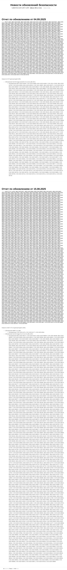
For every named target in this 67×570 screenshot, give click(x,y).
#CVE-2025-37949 (49, 250)
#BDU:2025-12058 (33, 243)
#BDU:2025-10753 (43, 226)
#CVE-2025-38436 (43, 305)
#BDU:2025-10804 (15, 38)
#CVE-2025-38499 (30, 315)
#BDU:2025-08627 (15, 192)
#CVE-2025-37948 (40, 250)
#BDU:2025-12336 (33, 248)
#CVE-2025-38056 (58, 261)
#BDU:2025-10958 (6, 236)
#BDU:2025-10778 (18, 230)
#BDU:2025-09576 (28, 28)
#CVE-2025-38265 (49, 286)
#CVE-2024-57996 (9, 40)
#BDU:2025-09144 (46, 203)
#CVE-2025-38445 (15, 56)
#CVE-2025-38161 (46, 43)
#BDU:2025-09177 (6, 26)
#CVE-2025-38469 (37, 310)
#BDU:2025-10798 (37, 37)
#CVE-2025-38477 (49, 59)
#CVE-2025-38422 (30, 304)
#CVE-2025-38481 (15, 60)
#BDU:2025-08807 (6, 24)
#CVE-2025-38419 (12, 304)
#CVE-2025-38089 (52, 266)
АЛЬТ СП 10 (15, 7)
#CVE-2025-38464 (28, 58)
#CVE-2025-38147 (9, 43)
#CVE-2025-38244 (43, 284)
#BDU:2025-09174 (37, 25)
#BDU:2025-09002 (24, 197)
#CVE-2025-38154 (55, 274)
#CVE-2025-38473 (21, 59)
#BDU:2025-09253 (6, 209)
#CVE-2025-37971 (12, 254)
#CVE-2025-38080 (40, 264)
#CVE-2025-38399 (37, 54)
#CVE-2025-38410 (18, 303)
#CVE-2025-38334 (12, 293)
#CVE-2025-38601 (46, 65)
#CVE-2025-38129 (30, 272)
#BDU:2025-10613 (24, 224)
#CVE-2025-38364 (12, 297)
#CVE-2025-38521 (18, 317)
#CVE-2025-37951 (58, 250)
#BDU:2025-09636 (52, 214)
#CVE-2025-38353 (28, 296)
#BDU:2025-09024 (18, 198)
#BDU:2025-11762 (52, 238)
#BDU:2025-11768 (28, 239)
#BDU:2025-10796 (28, 232)
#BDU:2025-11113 (15, 236)
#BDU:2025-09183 (55, 206)
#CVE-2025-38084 (6, 266)
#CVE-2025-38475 (30, 311)
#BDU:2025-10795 (28, 37)
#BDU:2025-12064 (43, 243)
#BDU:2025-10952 (9, 234)
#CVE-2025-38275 (15, 287)
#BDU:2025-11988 (46, 242)
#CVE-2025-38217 (37, 281)
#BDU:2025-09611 (6, 212)
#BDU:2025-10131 (46, 32)
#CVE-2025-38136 (24, 42)
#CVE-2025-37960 (9, 252)
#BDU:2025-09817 (52, 31)
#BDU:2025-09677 (43, 216)
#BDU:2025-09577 (52, 209)
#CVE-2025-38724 (46, 72)
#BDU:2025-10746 (46, 225)
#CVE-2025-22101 (9, 249)
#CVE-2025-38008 (46, 256)
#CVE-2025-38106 (49, 268)
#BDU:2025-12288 (37, 246)
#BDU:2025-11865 (43, 240)
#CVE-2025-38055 (49, 261)
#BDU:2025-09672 (6, 216)
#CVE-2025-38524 (28, 317)
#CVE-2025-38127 (21, 272)
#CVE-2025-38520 (9, 317)
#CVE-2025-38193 (15, 46)
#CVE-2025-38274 (6, 287)
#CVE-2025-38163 (55, 43)
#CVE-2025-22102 (18, 249)
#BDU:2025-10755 (52, 226)
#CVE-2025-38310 (24, 291)
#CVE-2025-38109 (15, 269)
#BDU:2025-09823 (52, 219)
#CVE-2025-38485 (52, 312)
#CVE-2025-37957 (43, 251)
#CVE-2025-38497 (9, 61)
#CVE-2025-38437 (52, 305)
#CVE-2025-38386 (43, 53)
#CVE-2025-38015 (40, 257)
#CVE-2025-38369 (40, 297)
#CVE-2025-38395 (28, 54)
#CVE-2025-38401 (46, 54)
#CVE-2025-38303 (49, 290)
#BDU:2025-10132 (55, 32)
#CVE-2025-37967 (37, 252)
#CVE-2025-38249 (49, 48)
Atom (40, 7)
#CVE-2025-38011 (12, 257)
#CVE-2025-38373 (6, 298)
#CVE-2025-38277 (24, 287)
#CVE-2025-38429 (24, 305)
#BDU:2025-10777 (24, 36)
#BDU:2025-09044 (9, 201)
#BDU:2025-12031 (15, 243)
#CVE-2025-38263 (40, 286)
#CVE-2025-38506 (58, 315)
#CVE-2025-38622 (49, 66)
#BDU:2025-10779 (33, 36)
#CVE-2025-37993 (58, 254)
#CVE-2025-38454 (21, 308)
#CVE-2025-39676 (12, 73)
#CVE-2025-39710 (49, 73)
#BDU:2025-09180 (33, 26)
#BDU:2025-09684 (9, 218)
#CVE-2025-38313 (43, 49)
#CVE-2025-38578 (28, 65)
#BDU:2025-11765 (9, 239)
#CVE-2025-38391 (9, 54)
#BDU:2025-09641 (18, 215)
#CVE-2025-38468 (28, 310)
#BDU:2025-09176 (55, 25)
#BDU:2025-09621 (24, 29)
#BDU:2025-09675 (24, 216)
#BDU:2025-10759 (9, 227)
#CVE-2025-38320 (52, 49)
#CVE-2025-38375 (24, 53)
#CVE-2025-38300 (30, 290)
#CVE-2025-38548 (15, 64)
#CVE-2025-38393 (18, 54)
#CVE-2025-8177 (14, 323)
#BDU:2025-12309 (55, 246)
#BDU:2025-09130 (52, 202)
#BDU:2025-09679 (52, 216)
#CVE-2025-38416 (21, 55)
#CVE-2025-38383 (9, 299)
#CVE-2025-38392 (30, 300)
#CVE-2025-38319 (52, 291)
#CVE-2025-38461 (9, 58)
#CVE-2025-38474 (30, 59)
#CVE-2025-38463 (43, 309)
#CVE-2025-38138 (33, 42)
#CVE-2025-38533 (30, 318)
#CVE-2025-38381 (52, 298)
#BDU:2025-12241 (43, 245)
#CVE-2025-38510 (6, 316)
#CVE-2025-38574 (9, 65)
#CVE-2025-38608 (12, 66)
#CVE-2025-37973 (30, 254)
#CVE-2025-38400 (15, 302)
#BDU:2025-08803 (46, 23)
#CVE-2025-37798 (18, 40)
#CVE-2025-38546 (6, 64)
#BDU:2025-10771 (15, 228)
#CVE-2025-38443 (18, 306)
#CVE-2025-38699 (15, 71)
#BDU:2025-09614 (55, 28)
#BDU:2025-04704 (34, 22)
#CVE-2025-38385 (28, 299)
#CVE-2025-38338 (49, 293)
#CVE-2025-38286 (15, 49)
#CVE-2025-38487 (43, 60)
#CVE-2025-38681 (46, 68)
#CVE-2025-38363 (6, 53)
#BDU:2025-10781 (52, 36)
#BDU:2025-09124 (52, 24)
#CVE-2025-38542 (58, 62)
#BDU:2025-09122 (6, 202)
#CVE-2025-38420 (30, 55)
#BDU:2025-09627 (46, 213)
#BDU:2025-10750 (15, 226)
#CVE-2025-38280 (52, 287)
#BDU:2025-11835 (15, 240)
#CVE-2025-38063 (52, 262)
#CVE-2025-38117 (9, 270)
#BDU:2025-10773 (6, 36)
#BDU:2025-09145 (55, 203)
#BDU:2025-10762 (18, 227)
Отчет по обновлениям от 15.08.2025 (24, 189)
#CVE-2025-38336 (46, 50)
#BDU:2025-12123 (55, 244)
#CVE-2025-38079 (30, 264)
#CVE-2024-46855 (52, 38)
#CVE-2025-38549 (18, 321)
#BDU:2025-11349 (52, 236)
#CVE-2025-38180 (30, 44)
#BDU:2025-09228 (52, 207)
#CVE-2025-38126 (12, 272)
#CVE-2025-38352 (58, 52)
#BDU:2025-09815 (43, 31)
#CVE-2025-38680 (37, 68)
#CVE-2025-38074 (55, 263)
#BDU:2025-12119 (28, 244)
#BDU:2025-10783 (55, 230)
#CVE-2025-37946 (21, 250)
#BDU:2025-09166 (15, 204)
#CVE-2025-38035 (52, 258)
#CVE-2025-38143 (43, 42)
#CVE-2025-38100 (12, 41)
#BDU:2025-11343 (33, 236)
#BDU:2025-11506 (6, 238)
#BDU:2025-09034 (6, 200)
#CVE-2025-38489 (9, 314)
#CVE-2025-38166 (33, 276)
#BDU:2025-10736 (52, 224)
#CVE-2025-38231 (21, 48)
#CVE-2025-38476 (40, 59)
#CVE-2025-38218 (46, 281)
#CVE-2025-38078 (21, 264)
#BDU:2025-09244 (28, 208)
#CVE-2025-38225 (21, 282)
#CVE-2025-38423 (40, 304)
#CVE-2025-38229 (49, 282)
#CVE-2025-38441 (9, 306)
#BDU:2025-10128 (15, 221)
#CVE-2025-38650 (24, 67)
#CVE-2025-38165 (24, 276)
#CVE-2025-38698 (6, 71)
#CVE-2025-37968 (46, 252)
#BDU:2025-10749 (18, 35)
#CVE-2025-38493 (37, 314)
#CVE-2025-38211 (18, 47)
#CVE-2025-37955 (24, 251)
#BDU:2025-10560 (46, 222)
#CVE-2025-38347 (40, 52)
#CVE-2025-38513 (28, 61)
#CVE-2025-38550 (28, 321)
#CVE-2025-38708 (43, 71)
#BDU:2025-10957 (55, 234)
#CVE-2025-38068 (28, 263)
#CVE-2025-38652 (33, 67)
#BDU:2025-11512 (43, 238)
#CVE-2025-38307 (15, 291)
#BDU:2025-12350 (52, 248)
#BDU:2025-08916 (52, 195)
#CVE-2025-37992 (49, 254)
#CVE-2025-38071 (37, 263)
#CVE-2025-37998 (33, 255)
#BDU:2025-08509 (38, 191)
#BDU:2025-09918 (46, 220)
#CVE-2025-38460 (15, 309)
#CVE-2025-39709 (40, 73)
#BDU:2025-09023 (9, 198)
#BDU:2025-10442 (28, 222)
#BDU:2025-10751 (24, 226)
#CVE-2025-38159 (40, 275)
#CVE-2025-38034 (43, 258)
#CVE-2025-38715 (18, 72)
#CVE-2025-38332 (37, 50)
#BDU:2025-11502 (28, 237)
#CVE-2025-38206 (9, 47)
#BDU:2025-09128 (43, 202)
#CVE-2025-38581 (37, 65)
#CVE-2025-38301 (40, 290)
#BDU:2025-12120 (37, 244)
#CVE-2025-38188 (12, 279)
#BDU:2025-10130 (24, 221)
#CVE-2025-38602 (55, 65)
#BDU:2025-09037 (15, 200)
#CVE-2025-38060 (24, 262)
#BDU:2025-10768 (37, 35)
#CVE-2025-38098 (55, 267)
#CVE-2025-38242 (33, 284)
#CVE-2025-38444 (28, 306)
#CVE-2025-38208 (43, 280)
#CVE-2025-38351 (9, 296)
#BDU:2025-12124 (6, 245)
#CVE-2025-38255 (46, 285)
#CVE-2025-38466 (46, 58)
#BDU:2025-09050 (46, 201)
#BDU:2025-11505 (55, 237)
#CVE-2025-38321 (9, 292)
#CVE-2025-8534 (23, 323)
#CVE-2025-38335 (21, 293)
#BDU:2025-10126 (6, 221)
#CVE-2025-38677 (28, 68)
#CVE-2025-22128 (46, 249)
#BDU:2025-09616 (6, 29)
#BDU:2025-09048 (37, 201)
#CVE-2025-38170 (52, 276)
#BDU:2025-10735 (33, 34)
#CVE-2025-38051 (12, 261)
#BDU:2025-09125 (33, 202)
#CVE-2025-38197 (33, 46)
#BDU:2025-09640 (28, 30)
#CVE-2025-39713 (58, 73)
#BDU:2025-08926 (37, 196)
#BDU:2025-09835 (37, 32)
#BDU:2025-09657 (37, 30)
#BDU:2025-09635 (43, 214)
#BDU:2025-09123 (15, 202)
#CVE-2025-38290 (37, 288)
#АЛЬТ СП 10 (8, 191)
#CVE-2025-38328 (28, 50)
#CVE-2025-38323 (18, 292)
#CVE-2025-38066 (9, 263)
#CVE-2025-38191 (30, 279)
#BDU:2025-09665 (46, 215)
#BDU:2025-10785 (6, 231)
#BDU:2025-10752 (33, 226)
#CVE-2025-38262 (30, 286)
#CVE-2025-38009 (55, 256)
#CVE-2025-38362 (55, 296)
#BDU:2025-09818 (33, 219)
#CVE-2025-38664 (52, 67)
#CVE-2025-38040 (18, 260)
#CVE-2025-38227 (40, 282)
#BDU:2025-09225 (43, 207)
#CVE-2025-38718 (28, 72)
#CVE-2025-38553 (24, 64)
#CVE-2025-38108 (40, 41)
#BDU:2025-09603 (9, 210)
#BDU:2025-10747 (9, 35)
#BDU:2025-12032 (24, 243)
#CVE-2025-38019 (58, 257)
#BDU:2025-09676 (33, 216)
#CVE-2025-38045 (46, 260)
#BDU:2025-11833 (55, 239)
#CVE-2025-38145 (52, 42)
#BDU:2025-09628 (43, 29)
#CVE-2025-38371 (15, 53)
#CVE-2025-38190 (6, 46)
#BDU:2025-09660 (55, 30)
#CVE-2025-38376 (33, 298)
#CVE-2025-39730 (24, 74)
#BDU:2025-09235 (9, 208)
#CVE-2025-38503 (49, 315)
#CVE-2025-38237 (30, 48)
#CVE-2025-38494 (52, 60)
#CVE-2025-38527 (46, 317)
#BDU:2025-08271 (52, 22)
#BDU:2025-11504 (46, 237)
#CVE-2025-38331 (55, 292)
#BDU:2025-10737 (43, 34)
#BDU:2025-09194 (24, 207)
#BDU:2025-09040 (43, 200)
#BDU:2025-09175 (46, 25)
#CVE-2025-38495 (55, 314)
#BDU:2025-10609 (6, 224)
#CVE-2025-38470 (12, 59)
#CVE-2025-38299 (21, 290)
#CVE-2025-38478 (58, 59)
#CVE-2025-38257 (55, 285)
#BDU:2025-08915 (43, 195)
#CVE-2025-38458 (43, 56)
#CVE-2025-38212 (28, 47)
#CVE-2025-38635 (6, 67)
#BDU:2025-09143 (28, 25)
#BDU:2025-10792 (9, 37)
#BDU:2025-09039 (33, 200)
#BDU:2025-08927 (46, 196)
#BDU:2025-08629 (24, 192)
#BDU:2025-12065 (52, 243)
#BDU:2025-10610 (15, 224)
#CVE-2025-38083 (46, 40)
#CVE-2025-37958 (37, 40)
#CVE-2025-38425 (58, 304)
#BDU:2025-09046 (18, 201)
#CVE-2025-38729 (55, 72)
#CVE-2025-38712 (52, 71)
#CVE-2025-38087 (33, 266)
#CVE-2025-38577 (18, 65)
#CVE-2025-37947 (30, 250)
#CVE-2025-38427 (6, 305)
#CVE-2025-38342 (58, 293)
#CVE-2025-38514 (37, 61)
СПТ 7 (23, 7)
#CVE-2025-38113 (52, 269)
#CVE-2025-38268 (58, 286)
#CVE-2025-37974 (40, 254)
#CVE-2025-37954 (15, 251)
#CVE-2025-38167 (43, 276)
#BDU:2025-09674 (6, 31)
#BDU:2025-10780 (43, 36)
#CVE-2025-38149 (28, 274)
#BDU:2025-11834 (6, 240)
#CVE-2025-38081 (49, 264)
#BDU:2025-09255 (15, 209)
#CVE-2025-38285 (6, 49)
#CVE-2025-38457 (33, 56)
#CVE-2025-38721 (37, 72)
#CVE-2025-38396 (58, 300)
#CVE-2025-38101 (21, 268)
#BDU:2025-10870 (24, 38)
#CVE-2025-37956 (33, 251)
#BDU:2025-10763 (28, 35)
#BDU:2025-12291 (46, 246)
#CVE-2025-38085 (15, 266)
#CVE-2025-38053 (30, 261)
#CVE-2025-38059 (15, 262)
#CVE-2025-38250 (18, 285)
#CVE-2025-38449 (55, 306)
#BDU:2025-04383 (25, 22)
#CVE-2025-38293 (24, 49)
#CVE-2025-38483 (33, 60)
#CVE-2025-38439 (6, 56)
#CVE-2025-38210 (52, 280)
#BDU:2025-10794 (18, 37)
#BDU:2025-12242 (52, 245)
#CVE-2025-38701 (33, 71)
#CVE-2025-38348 (49, 52)
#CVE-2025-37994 (6, 255)
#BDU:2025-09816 (15, 219)
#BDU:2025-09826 (18, 220)
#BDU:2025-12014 (6, 243)
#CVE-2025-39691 (30, 73)
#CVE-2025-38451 (12, 308)
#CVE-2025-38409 (9, 303)
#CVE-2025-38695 (40, 70)
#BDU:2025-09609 (37, 28)
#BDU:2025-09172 (33, 204)
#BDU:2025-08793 (37, 194)
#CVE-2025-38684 (55, 68)
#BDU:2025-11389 (9, 237)
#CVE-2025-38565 (52, 64)
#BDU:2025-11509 (15, 238)
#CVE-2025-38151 (37, 274)
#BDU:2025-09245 (37, 208)
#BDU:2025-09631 (15, 214)
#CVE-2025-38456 (40, 308)
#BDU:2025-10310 (52, 221)
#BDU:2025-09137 (9, 25)
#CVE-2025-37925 (12, 250)
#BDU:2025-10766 (46, 227)
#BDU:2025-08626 (6, 192)
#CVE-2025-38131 (40, 272)
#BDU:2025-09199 (9, 28)
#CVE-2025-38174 (12, 44)
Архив (32, 7)
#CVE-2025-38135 (15, 42)
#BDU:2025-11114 (24, 236)
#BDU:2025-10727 (24, 34)
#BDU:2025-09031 (55, 198)
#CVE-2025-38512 (24, 316)
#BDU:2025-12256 (9, 246)
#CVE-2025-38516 (55, 61)
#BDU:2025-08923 (18, 196)
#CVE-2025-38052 (21, 261)
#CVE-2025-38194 (24, 46)
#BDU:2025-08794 (46, 194)
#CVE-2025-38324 (9, 50)
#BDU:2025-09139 (18, 203)
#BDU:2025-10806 (52, 233)
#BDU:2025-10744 (28, 225)
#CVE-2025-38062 (43, 262)
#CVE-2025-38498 (18, 61)
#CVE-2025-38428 (49, 55)
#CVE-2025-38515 (46, 61)
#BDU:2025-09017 (52, 197)
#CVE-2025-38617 (30, 66)
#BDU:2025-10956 (46, 234)
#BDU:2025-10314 (18, 222)
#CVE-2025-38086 (55, 40)
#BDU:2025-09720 (15, 31)
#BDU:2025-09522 (33, 209)
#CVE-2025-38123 (46, 270)
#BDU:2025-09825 (9, 220)
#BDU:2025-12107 (18, 244)
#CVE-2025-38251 (58, 48)
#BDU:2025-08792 (28, 194)
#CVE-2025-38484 (43, 312)
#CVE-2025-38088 (43, 266)
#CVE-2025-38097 (46, 267)
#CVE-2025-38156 (12, 275)
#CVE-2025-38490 (18, 314)
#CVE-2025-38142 (33, 273)
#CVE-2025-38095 (28, 267)
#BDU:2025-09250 (55, 208)
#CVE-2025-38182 (37, 278)
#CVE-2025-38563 (43, 64)
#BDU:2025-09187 (52, 26)
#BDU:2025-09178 (15, 26)
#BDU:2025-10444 (37, 222)
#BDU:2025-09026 (37, 198)
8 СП (19, 7)
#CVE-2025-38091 (9, 267)
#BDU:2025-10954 (28, 234)
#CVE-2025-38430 (58, 55)
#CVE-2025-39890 (58, 322)
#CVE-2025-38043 (28, 260)
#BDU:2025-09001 (15, 197)
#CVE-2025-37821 (55, 249)
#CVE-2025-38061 (33, 262)
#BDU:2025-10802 (24, 233)
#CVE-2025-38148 (18, 274)
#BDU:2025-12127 (33, 245)
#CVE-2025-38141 (24, 273)
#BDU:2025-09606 (37, 210)
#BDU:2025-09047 (28, 201)
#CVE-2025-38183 (46, 278)
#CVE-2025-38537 (49, 318)
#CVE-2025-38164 (15, 276)
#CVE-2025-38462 (18, 58)
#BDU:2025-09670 (55, 215)
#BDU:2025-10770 (46, 35)
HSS (15, 568)
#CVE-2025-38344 (12, 52)
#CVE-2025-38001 (52, 255)
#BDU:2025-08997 (55, 196)
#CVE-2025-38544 (52, 320)
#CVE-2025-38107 (58, 268)
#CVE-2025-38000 (43, 255)
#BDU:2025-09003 (33, 197)
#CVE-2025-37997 (24, 255)
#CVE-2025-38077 (12, 264)
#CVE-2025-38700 (24, 71)
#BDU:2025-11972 (28, 242)
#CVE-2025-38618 (40, 66)
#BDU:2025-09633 (33, 214)
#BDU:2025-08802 (37, 23)
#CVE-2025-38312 (33, 49)
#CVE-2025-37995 (15, 255)
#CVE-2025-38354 (37, 296)
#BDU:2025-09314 (18, 28)
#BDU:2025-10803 (33, 233)
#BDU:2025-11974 (37, 242)
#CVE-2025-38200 (43, 46)
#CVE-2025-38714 (9, 72)
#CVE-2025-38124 (55, 270)
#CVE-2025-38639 (15, 67)
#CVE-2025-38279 (43, 287)
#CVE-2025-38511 (15, 316)
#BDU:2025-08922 (9, 196)
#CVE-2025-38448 (24, 56)
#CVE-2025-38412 (28, 303)
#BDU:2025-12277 (28, 246)
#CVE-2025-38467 (55, 58)
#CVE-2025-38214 (37, 47)
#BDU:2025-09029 (46, 198)
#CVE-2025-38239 (24, 284)
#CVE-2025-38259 (12, 286)
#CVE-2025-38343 (6, 294)
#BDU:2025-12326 (6, 248)
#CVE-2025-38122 (37, 270)
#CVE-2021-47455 (43, 38)
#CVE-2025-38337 (55, 50)
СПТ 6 (27, 7)
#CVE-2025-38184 (49, 44)
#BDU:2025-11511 (33, 238)
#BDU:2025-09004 (43, 197)
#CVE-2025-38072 (46, 263)
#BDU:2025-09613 (15, 212)
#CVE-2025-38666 (12, 322)
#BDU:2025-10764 (37, 227)
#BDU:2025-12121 (46, 244)
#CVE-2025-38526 (37, 317)
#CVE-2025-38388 (55, 299)
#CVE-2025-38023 (15, 258)
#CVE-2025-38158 (30, 275)
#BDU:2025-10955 (37, 234)
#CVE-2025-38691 (12, 70)
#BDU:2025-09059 (43, 24)
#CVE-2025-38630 (58, 66)
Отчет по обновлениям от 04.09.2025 (24, 19)
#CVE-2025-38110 (24, 269)
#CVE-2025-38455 (30, 308)
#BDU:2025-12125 (15, 245)
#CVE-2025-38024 (24, 258)
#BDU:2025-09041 (52, 200)
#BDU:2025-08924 (15, 24)
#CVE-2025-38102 (21, 41)
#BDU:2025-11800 (46, 239)
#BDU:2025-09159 (6, 204)
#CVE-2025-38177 (21, 44)
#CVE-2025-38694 (30, 70)
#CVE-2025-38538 (30, 62)
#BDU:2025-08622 (9, 23)
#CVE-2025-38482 (24, 60)
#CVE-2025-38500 (40, 315)
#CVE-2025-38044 (37, 260)
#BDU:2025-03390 (15, 22)
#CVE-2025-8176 (6, 323)
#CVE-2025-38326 (18, 50)
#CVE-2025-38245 (40, 48)
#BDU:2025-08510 (47, 191)
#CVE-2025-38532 (21, 318)
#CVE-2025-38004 (9, 256)
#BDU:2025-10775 (52, 228)
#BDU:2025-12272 (18, 246)
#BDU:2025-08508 (29, 191)
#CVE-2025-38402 (33, 302)
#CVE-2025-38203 (52, 46)
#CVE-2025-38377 (33, 53)
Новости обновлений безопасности (33, 5)
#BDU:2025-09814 (33, 31)
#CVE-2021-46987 (33, 38)
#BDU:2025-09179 (24, 26)
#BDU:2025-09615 (33, 212)
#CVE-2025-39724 (15, 74)
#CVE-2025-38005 (18, 256)
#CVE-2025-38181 (40, 44)
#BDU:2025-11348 (43, 236)
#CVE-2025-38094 (18, 267)
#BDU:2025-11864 (33, 240)
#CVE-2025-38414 (37, 303)
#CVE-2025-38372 (58, 297)
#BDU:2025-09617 (15, 29)
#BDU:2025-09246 (46, 208)
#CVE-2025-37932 (28, 40)
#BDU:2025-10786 (15, 231)
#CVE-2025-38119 (28, 270)
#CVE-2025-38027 (33, 258)
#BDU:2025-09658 (46, 30)
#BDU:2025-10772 (55, 35)
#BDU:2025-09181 (43, 26)
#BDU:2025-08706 (18, 23)
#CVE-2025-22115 (28, 249)
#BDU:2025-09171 (24, 204)
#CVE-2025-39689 (21, 73)
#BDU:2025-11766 (18, 239)
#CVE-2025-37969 (55, 252)
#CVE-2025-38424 (40, 55)
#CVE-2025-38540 (49, 62)
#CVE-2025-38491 (28, 314)
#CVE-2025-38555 (33, 64)
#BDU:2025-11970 (18, 242)
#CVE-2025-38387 (52, 53)
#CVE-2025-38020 (6, 258)
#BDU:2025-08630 (33, 192)
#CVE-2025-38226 (30, 282)
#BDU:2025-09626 (37, 213)
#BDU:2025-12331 (15, 248)
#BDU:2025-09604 (18, 210)
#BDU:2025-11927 (52, 240)
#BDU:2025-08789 (9, 194)
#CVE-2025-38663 (43, 67)
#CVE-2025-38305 (6, 291)
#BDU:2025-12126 (24, 245)
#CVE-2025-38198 (15, 280)
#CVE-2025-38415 (12, 55)
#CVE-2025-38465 (37, 58)
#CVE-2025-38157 (28, 43)
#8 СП (6, 22)
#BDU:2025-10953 (18, 234)
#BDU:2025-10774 (15, 36)
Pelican (10, 568)
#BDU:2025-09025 (33, 24)
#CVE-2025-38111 (49, 41)
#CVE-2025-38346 (30, 52)
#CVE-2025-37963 (28, 252)
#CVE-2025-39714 (6, 74)
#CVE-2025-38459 (52, 56)
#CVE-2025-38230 (12, 48)
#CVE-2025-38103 (30, 41)
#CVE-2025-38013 (21, 257)
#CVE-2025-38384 (18, 299)
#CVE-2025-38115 (6, 42)
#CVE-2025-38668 (9, 68)
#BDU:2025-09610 (46, 28)
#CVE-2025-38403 (55, 54)
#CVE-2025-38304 (58, 290)
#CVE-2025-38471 (55, 310)
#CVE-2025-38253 (37, 285)
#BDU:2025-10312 (9, 222)
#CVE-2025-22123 (37, 249)
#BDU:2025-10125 (55, 220)
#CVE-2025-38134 (49, 272)
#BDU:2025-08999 (24, 24)
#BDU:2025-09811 (28, 218)
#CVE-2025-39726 (49, 322)
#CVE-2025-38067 (18, 263)
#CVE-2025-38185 (58, 44)
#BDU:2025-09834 (28, 32)
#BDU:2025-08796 (28, 23)
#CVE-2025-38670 (30, 322)
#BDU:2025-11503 (37, 237)
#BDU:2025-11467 (18, 237)
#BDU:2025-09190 (15, 207)
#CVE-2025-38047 (55, 260)
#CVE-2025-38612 (21, 66)
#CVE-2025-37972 (21, 254)
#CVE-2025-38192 (40, 279)
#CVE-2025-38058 (6, 262)
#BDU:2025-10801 (6, 38)
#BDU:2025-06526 (43, 22)
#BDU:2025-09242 (18, 208)
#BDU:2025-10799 (46, 37)
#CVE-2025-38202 (33, 280)
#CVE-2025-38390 (12, 300)
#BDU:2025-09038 (24, 200)
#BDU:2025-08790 (18, 194)
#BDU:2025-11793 (37, 239)
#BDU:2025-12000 (55, 242)
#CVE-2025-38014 (30, 257)
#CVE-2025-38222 (55, 47)
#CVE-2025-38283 (9, 288)
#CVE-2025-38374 (15, 298)
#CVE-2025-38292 (46, 288)
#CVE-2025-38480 (6, 60)
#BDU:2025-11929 (9, 242)
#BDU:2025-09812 (37, 218)
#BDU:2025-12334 (24, 248)
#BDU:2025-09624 (33, 29)
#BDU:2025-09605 (28, 210)
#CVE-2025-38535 (21, 62)
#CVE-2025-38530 (12, 62)
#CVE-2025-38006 (28, 256)
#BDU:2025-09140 (18, 25)
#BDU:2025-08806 (55, 23)
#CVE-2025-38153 (18, 43)
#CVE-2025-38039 (9, 260)
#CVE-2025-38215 (28, 281)
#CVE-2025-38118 (18, 270)
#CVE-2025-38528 (55, 317)
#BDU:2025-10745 (37, 225)
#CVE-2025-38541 (24, 320)
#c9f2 (9, 22)
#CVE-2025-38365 (21, 297)
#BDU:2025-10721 (15, 34)
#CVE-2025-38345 (21, 52)
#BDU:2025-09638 (18, 30)
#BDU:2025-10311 (6, 34)
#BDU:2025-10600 (55, 222)
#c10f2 (13, 191)
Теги (36, 7)
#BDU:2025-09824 (18, 32)
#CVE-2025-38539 (40, 62)
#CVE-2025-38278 (33, 287)
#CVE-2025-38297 (12, 290)
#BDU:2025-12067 (9, 244)
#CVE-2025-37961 (18, 252)
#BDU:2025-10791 (43, 231)
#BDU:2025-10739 (9, 225)
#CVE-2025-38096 (37, 267)
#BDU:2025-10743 (52, 34)
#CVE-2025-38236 (15, 284)
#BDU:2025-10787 (24, 231)
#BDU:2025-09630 (52, 29)
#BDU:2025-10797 (37, 232)
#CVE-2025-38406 (52, 302)
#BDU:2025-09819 (9, 32)
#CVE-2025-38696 (49, 70)
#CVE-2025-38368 (30, 297)
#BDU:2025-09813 (24, 31)
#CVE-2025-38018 (49, 257)
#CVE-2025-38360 (46, 296)
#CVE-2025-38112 (58, 41)
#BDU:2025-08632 (43, 192)
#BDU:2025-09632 (9, 30)
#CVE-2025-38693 (21, 70)
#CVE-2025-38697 (58, 70)
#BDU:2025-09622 (18, 213)
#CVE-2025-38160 (37, 43)
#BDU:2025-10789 (33, 231)
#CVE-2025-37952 (6, 251)
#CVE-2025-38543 (43, 320)
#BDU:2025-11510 (24, 238)
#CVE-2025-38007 (37, 256)
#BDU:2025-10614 (33, 224)
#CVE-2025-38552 (37, 321)
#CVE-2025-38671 (18, 68)
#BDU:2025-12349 (43, 248)
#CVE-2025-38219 (46, 47)
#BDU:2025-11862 (24, 240)
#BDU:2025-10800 (55, 37)
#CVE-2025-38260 (21, 286)
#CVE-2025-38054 (40, 261)
